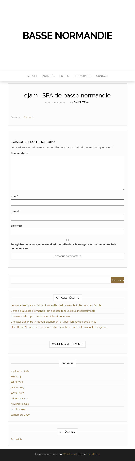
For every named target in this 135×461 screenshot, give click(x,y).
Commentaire (20, 153)
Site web (16, 225)
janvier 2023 (17, 387)
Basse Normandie (67, 35)
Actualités (28, 117)
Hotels (64, 75)
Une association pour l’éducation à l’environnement (41, 316)
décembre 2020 (20, 398)
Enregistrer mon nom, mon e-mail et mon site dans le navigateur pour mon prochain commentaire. (64, 246)
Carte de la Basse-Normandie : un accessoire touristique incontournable (53, 310)
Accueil (32, 75)
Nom (14, 196)
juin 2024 (16, 376)
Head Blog (93, 454)
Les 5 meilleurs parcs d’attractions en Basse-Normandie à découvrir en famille (56, 305)
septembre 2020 (20, 414)
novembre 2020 (20, 403)
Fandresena (81, 102)
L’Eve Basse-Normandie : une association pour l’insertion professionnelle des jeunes (59, 327)
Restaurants (82, 75)
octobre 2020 (19, 409)
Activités (48, 75)
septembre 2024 (20, 371)
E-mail (15, 211)
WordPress (69, 454)
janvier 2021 (17, 392)
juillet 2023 (17, 382)
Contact (102, 75)
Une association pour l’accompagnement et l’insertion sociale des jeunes (53, 321)
